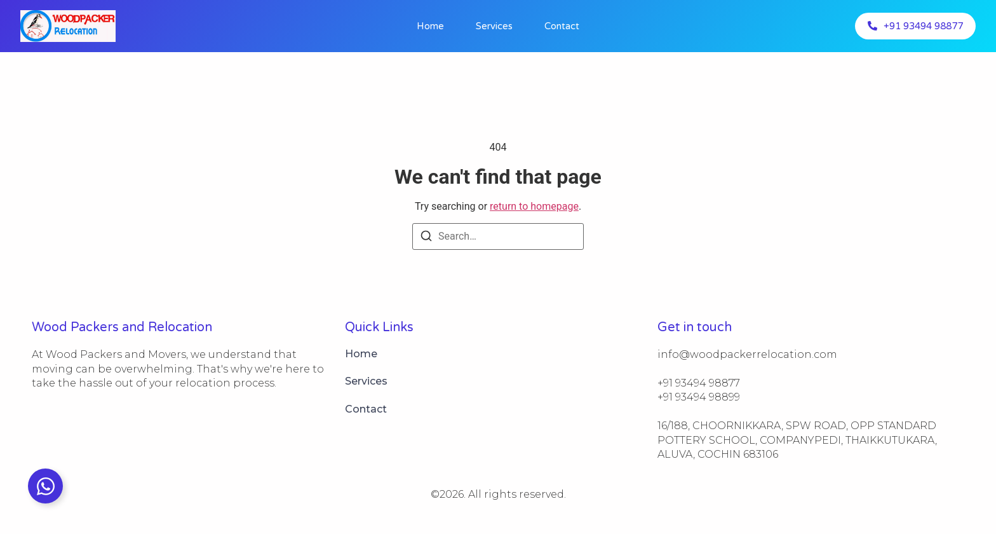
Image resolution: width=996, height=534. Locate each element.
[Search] (426, 238)
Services (494, 26)
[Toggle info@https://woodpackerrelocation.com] (45, 486)
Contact (561, 26)
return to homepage (534, 206)
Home (430, 26)
